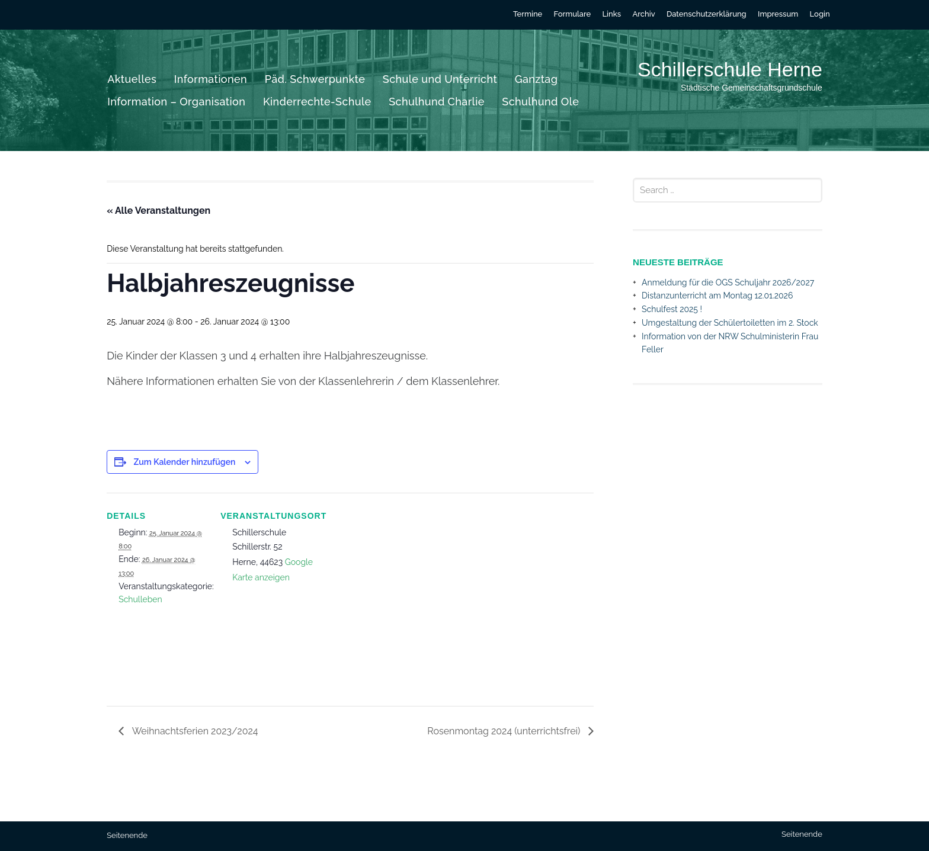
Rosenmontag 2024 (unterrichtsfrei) (504, 731)
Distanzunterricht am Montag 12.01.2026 (717, 295)
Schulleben (140, 599)
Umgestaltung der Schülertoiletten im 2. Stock (730, 322)
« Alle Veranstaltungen (158, 210)
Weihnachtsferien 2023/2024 (194, 731)
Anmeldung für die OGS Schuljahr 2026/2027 (728, 282)
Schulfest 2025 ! (672, 309)
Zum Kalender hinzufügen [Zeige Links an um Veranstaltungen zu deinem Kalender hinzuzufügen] (185, 462)
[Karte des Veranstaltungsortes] (396, 588)
